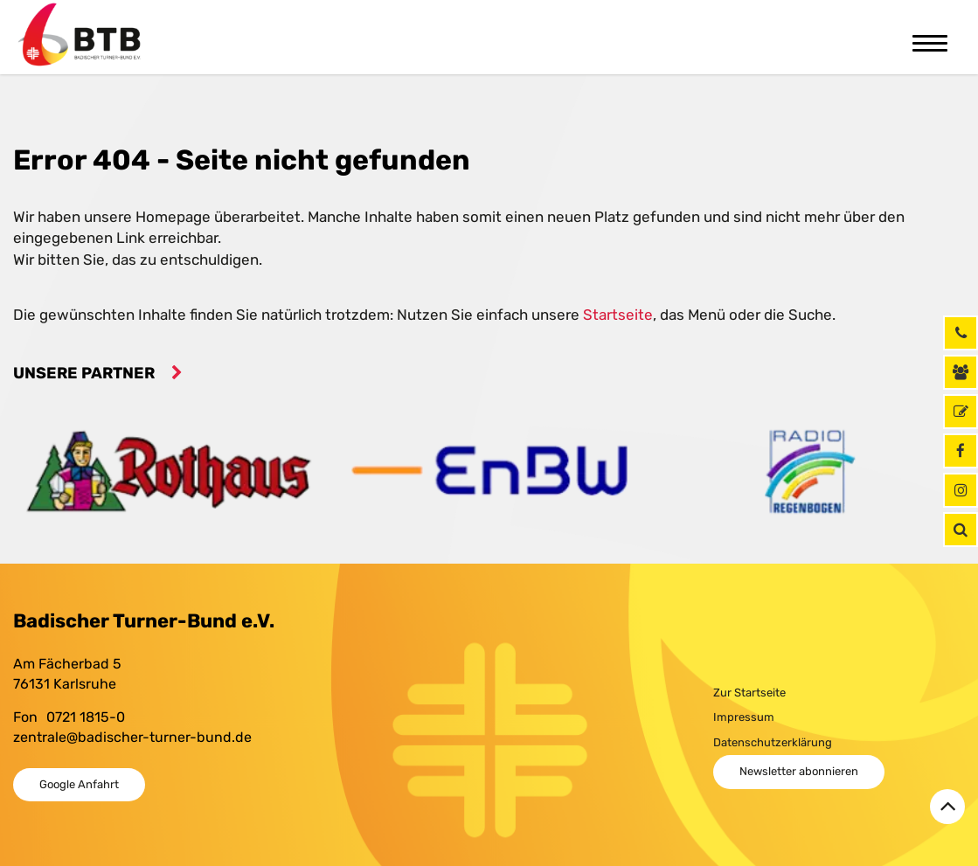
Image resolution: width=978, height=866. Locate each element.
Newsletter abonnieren (798, 771)
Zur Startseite (749, 692)
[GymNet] (960, 411)
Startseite (618, 314)
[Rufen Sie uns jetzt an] (960, 333)
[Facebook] (960, 451)
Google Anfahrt (79, 784)
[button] (960, 529)
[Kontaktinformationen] (960, 372)
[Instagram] (960, 490)
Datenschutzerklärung (772, 742)
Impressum (743, 717)
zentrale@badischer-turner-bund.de (132, 737)
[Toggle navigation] (929, 41)
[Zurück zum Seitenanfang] (947, 806)
